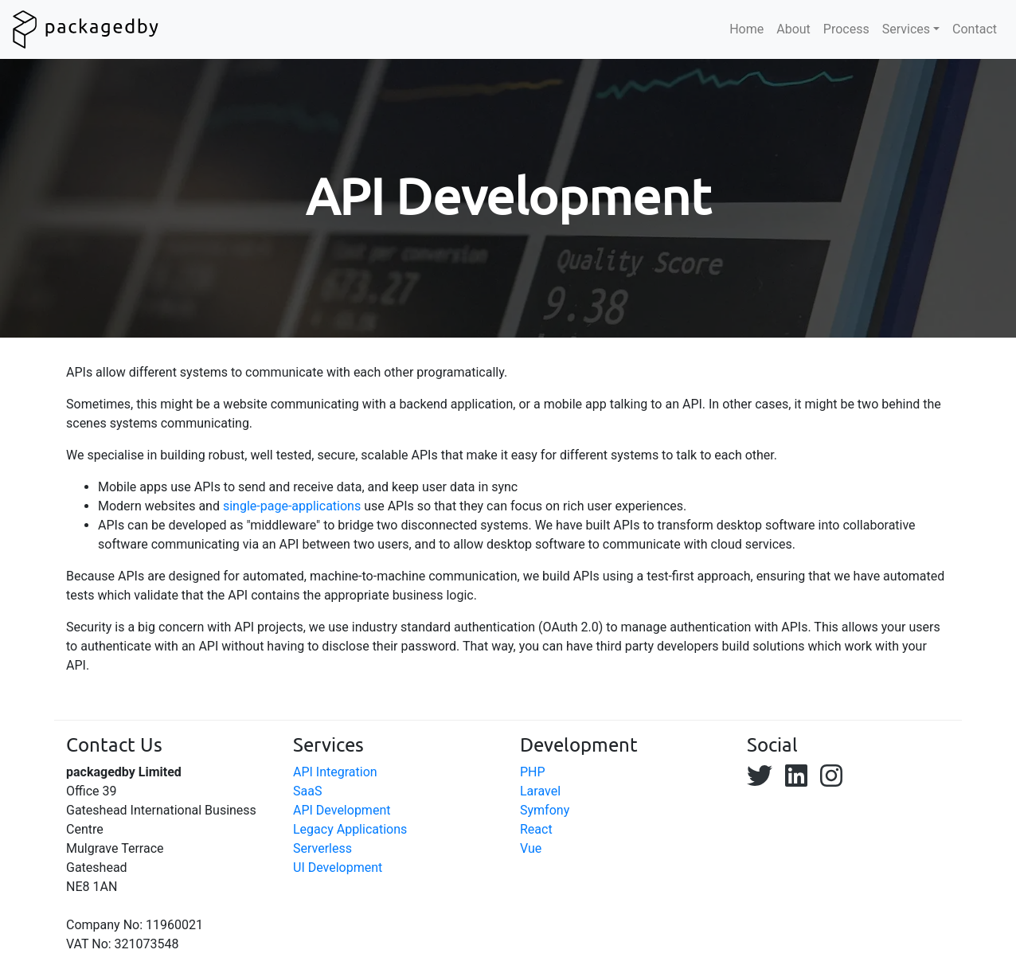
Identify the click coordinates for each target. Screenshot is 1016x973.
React (536, 829)
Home (746, 29)
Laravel (540, 791)
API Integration (335, 772)
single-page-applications (292, 506)
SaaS (307, 791)
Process (846, 29)
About (793, 29)
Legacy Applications (350, 829)
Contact (974, 29)
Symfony (544, 810)
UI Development (337, 867)
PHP (532, 772)
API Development (341, 810)
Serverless (322, 848)
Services (906, 29)
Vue (530, 848)
